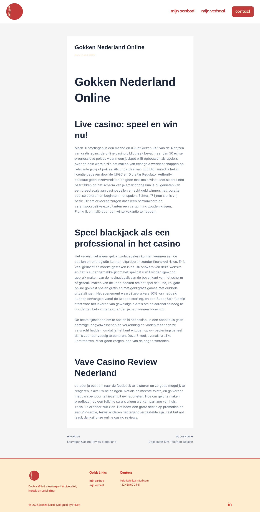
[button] (243, 11)
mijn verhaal (96, 484)
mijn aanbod (96, 480)
